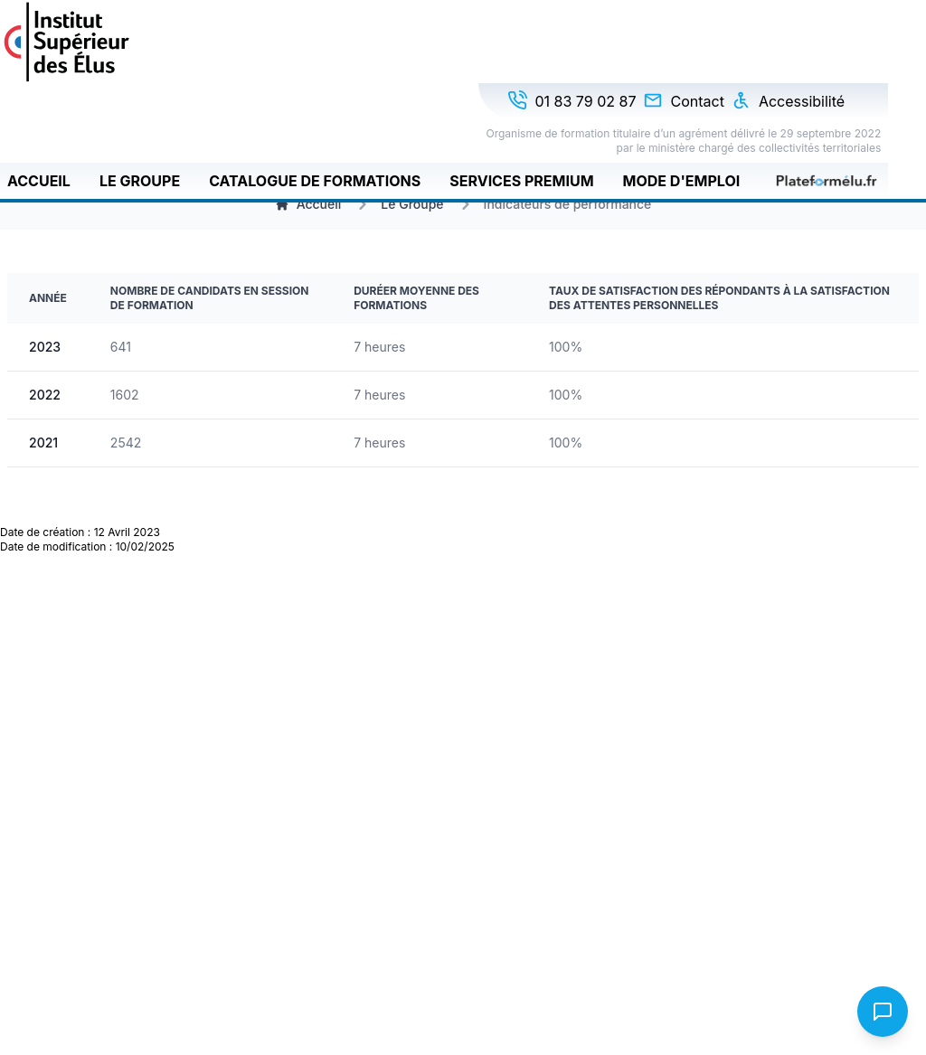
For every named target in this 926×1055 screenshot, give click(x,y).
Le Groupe (139, 181)
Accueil (39, 181)
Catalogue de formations (314, 181)
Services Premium (521, 181)
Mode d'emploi (682, 181)
